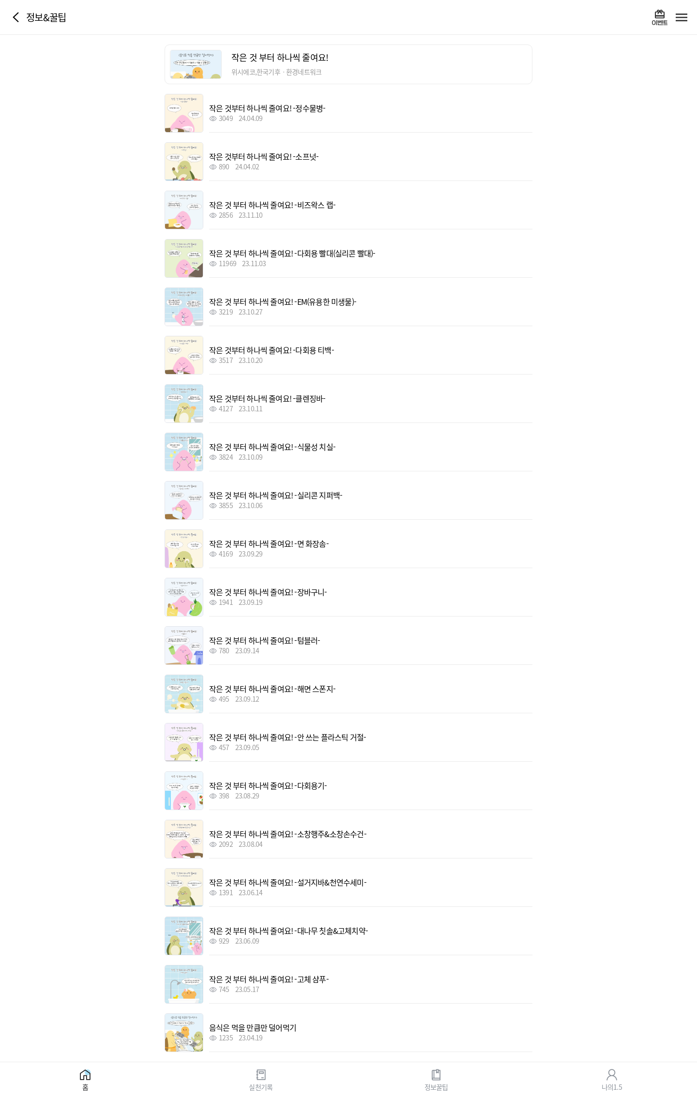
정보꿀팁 (436, 1086)
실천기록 (261, 1086)
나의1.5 (612, 1086)
